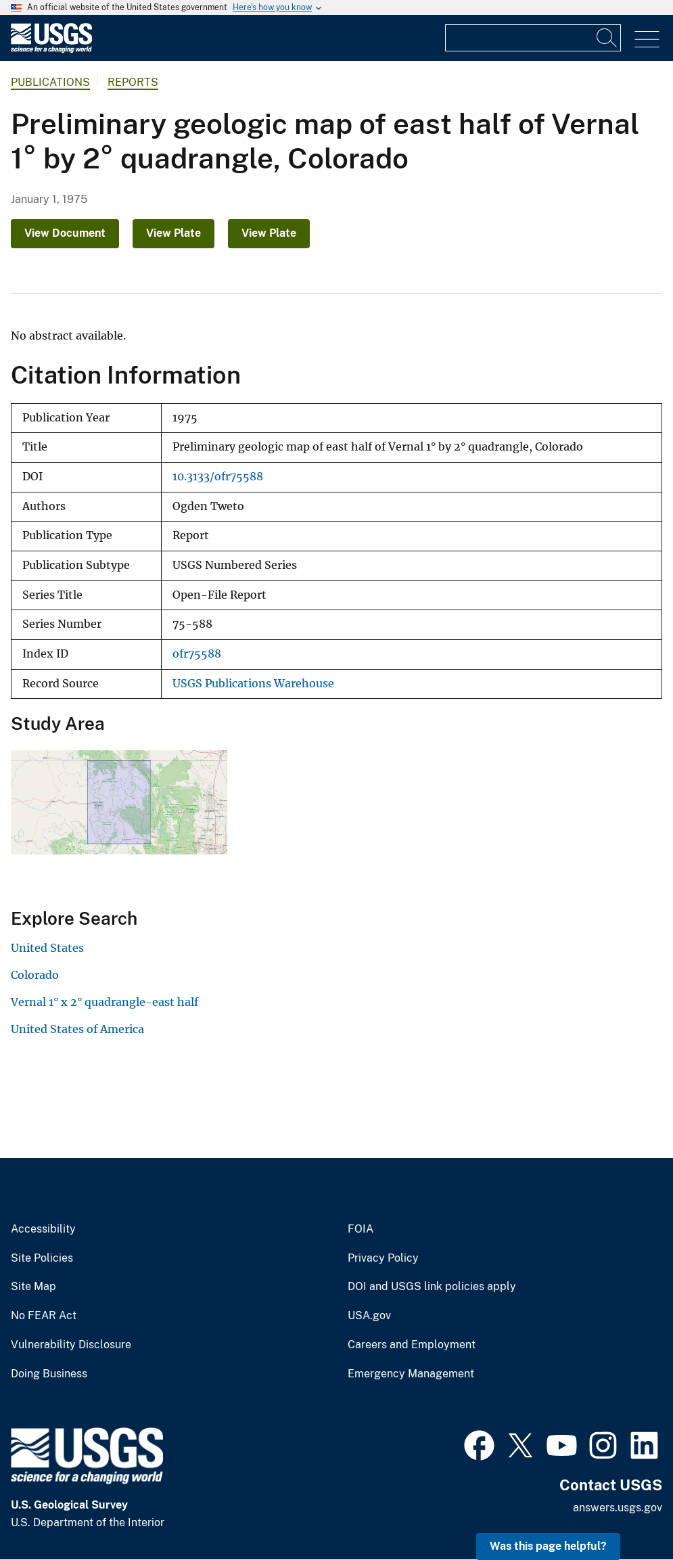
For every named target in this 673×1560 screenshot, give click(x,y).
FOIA (360, 1229)
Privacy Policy (383, 1258)
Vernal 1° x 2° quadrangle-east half (104, 1002)
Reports (133, 82)
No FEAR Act (43, 1316)
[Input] (533, 37)
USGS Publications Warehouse (253, 683)
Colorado (35, 975)
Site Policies (42, 1258)
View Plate (173, 233)
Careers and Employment (411, 1345)
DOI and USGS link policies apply (432, 1287)
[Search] (607, 37)
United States (47, 948)
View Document (65, 233)
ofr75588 (196, 653)
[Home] (51, 49)
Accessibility (43, 1229)
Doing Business (49, 1374)
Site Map (33, 1287)
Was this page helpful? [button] (548, 1546)
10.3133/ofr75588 (217, 476)
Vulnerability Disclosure (71, 1345)
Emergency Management (411, 1374)
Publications (50, 82)
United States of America (77, 1029)
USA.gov (369, 1316)
